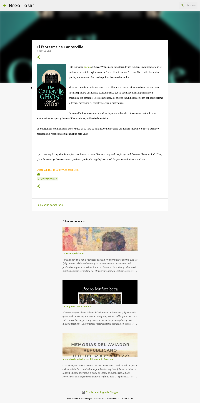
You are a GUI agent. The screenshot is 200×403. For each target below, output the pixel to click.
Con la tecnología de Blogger (100, 392)
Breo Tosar (21, 5)
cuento (87, 67)
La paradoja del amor (73, 253)
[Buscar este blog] (181, 5)
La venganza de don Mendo (76, 306)
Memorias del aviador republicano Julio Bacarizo (87, 359)
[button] (38, 57)
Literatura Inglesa (47, 179)
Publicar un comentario (50, 205)
